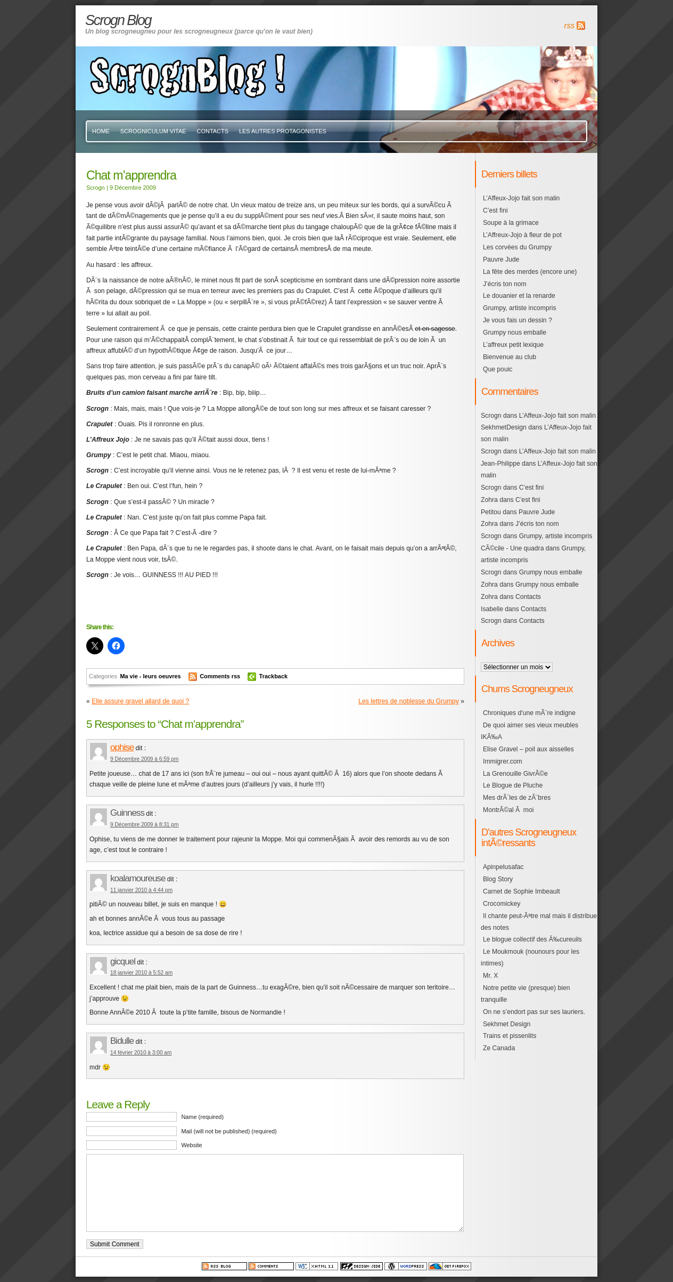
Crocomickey (501, 903)
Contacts (212, 131)
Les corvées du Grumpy (517, 247)
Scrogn (491, 415)
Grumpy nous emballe (514, 332)
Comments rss (220, 676)
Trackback (273, 676)
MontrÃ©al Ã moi (508, 810)
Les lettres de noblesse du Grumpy (408, 701)
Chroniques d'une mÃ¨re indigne (529, 713)
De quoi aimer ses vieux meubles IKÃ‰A (529, 731)
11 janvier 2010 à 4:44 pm (141, 890)
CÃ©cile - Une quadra (512, 548)
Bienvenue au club (509, 357)
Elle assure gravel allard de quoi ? (140, 701)
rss (569, 25)
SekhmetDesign (504, 427)
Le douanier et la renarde (519, 295)
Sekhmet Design (506, 1024)
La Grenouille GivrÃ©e (515, 773)
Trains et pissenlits (509, 1036)
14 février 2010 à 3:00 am (140, 1053)
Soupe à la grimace (511, 222)
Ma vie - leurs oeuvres (150, 676)
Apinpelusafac (503, 867)
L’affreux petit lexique (513, 344)
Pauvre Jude (501, 259)
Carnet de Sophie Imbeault (521, 891)
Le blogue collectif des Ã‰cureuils (532, 939)
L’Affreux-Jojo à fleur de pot (522, 235)
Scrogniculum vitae (153, 131)
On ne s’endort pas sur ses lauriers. (534, 1012)
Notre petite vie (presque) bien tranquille (525, 993)
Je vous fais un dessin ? (517, 320)
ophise (122, 747)
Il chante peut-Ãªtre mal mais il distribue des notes (539, 921)
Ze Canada (499, 1048)
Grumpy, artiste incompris (519, 308)
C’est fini (495, 210)
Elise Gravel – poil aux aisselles (528, 749)
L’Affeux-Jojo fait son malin (521, 198)
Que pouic (497, 369)
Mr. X (490, 975)
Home (101, 131)
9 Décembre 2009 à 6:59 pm (144, 759)
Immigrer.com (502, 761)
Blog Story (498, 879)
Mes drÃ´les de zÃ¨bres (517, 797)
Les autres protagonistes (282, 131)
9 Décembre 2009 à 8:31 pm (144, 824)
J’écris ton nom (505, 284)
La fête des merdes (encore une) (530, 271)
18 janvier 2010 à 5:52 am (141, 973)
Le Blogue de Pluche (513, 785)
